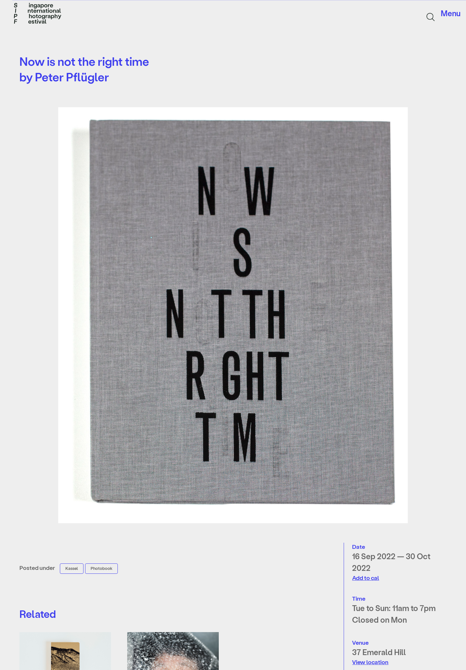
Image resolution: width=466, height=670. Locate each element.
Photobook (101, 568)
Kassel (71, 568)
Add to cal (365, 577)
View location (370, 661)
